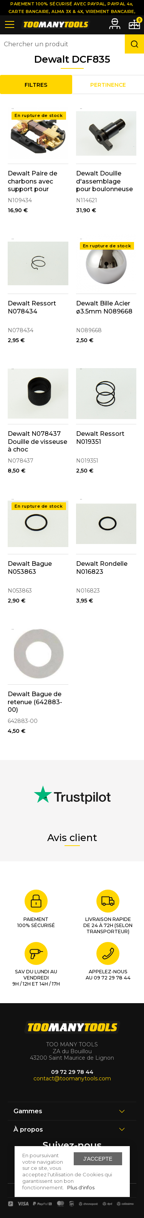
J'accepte (98, 1159)
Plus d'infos (80, 1187)
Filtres (36, 84)
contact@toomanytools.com (72, 1078)
